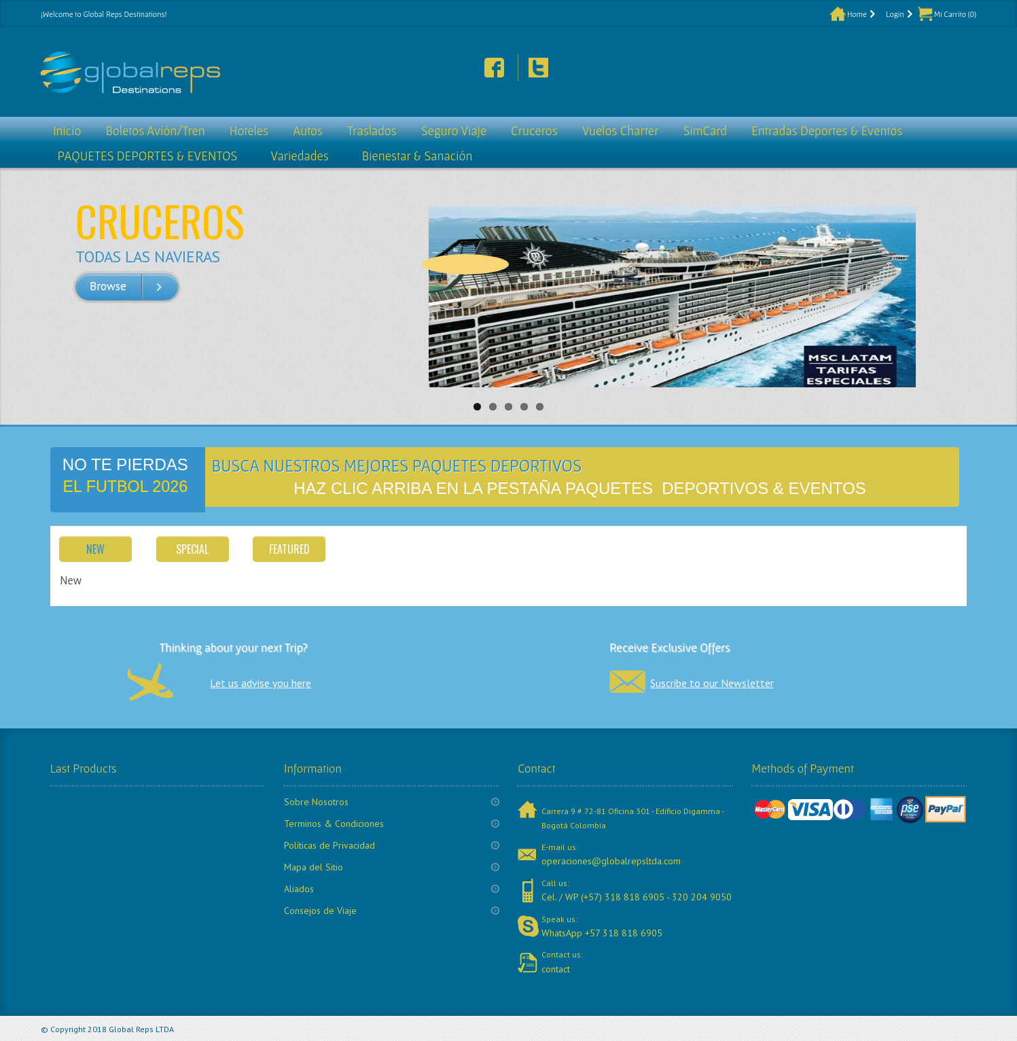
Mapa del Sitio (313, 867)
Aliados (299, 889)
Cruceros (534, 131)
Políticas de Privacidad (329, 845)
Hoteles (249, 131)
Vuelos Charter (620, 131)
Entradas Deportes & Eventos (826, 131)
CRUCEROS (160, 220)
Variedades (299, 156)
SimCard (705, 131)
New (95, 549)
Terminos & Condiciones (334, 823)
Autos (308, 131)
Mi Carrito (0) (955, 14)
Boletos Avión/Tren (154, 131)
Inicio (67, 131)
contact (555, 969)
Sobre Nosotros (316, 802)
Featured (289, 549)
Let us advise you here (260, 683)
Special (192, 549)
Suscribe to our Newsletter (712, 683)
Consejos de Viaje (320, 910)
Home (857, 14)
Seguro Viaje (453, 131)
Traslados (372, 131)
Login (895, 14)
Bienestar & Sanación (417, 156)
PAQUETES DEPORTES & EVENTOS (147, 156)
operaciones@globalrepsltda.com (611, 861)
